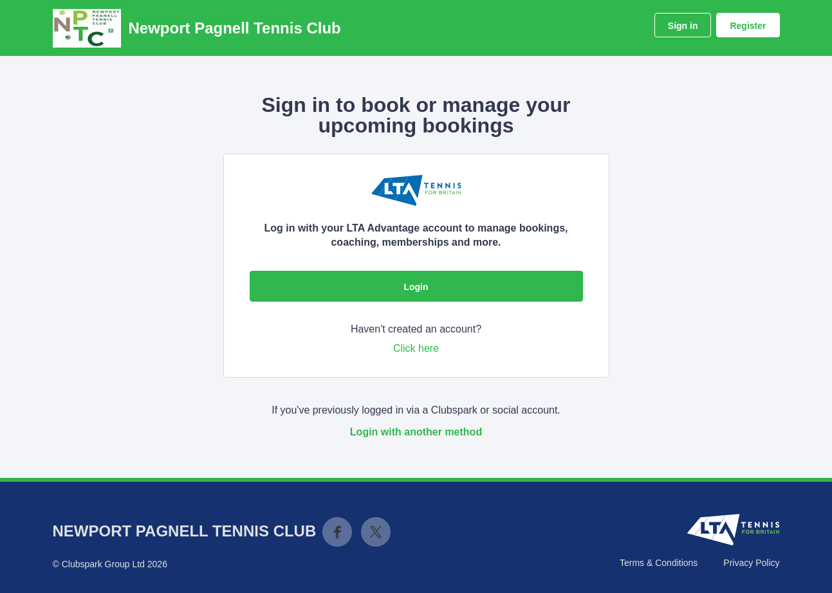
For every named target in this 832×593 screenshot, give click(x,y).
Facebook (337, 532)
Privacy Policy (751, 563)
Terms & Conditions (659, 563)
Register (748, 26)
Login (415, 287)
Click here (416, 348)
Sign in (683, 26)
